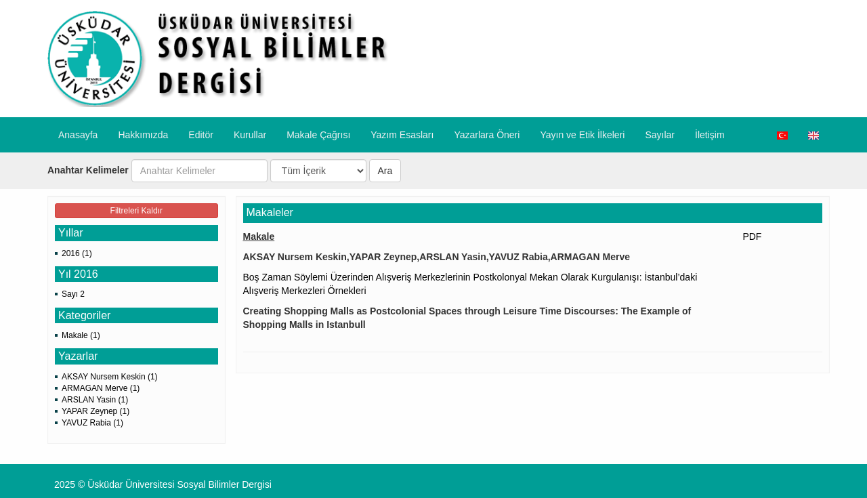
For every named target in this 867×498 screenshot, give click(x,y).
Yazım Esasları (402, 134)
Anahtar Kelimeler (88, 170)
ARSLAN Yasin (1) (95, 399)
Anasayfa (78, 134)
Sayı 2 (73, 294)
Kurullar (250, 134)
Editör (200, 134)
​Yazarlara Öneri (487, 134)
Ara (385, 170)
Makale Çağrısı (318, 134)
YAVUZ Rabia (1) (92, 423)
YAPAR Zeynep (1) (95, 411)
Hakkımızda (143, 134)
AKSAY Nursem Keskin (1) (110, 376)
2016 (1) (77, 253)
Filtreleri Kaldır (136, 210)
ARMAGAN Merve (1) (101, 388)
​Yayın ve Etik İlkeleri (582, 134)
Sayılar (660, 134)
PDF (751, 236)
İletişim (710, 134)
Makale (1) (81, 335)
